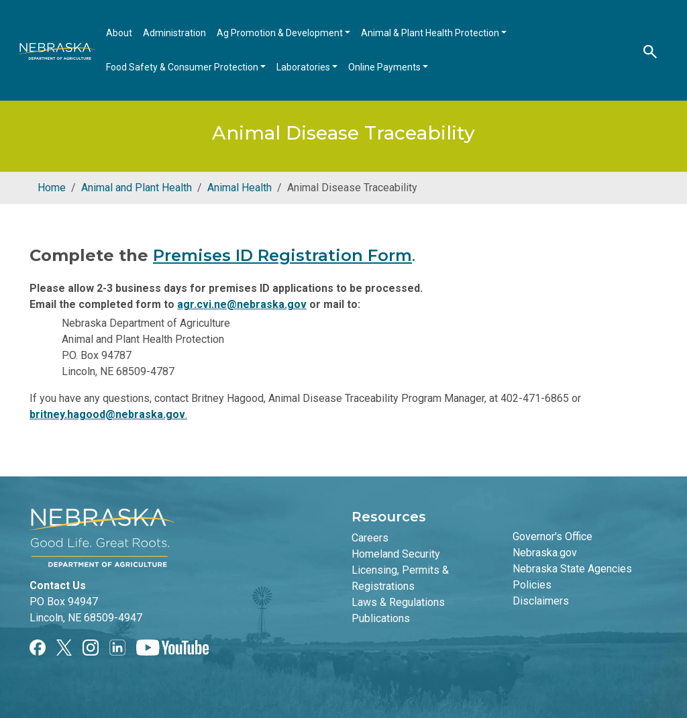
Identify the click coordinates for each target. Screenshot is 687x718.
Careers (370, 537)
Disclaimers (541, 601)
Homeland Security (396, 554)
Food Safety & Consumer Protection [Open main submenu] (183, 67)
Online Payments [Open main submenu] (385, 67)
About (119, 33)
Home (52, 187)
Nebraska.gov (545, 552)
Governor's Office (552, 536)
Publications (381, 618)
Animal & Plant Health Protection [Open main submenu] (431, 33)
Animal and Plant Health (136, 187)
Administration (174, 33)
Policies (532, 584)
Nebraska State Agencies (572, 568)
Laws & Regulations (398, 602)
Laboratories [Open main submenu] (304, 67)
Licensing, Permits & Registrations (400, 578)
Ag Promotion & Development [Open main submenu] (281, 33)
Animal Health (239, 187)
